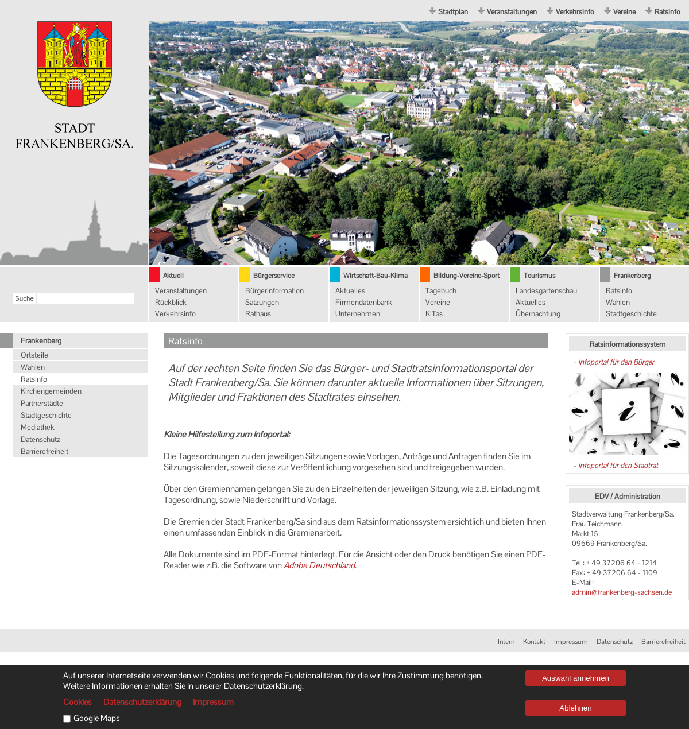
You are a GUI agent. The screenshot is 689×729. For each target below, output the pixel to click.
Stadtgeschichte (631, 314)
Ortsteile (34, 355)
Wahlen (618, 302)
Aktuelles (350, 291)
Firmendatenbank (363, 302)
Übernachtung (538, 314)
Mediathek (38, 427)
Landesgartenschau (546, 291)
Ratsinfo (667, 12)
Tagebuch (440, 291)
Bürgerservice (274, 275)
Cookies (77, 702)
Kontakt (534, 641)
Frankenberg (632, 275)
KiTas (434, 314)
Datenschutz (40, 439)
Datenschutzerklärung (142, 702)
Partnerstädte (42, 403)
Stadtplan (453, 12)
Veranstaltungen (512, 12)
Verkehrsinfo (575, 12)
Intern (506, 641)
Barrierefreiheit (44, 451)
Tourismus (539, 275)
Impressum (571, 641)
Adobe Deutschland (319, 565)
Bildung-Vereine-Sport (466, 275)
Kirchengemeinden (51, 391)
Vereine (624, 12)
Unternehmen (357, 314)
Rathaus (258, 314)
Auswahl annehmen (575, 678)
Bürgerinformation (274, 291)
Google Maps (96, 718)
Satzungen (262, 302)
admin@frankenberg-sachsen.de (622, 592)
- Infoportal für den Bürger (613, 362)
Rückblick (171, 302)
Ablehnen (575, 708)
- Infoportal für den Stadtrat (615, 465)
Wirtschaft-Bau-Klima (375, 275)
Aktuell (173, 275)
